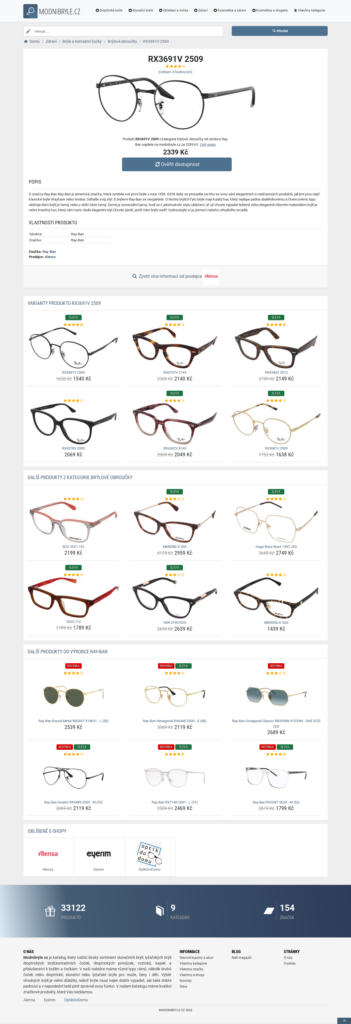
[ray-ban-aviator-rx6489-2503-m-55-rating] (73, 754)
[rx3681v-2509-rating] (73, 325)
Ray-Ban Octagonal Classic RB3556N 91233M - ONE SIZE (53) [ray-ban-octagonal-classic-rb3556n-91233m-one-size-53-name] (276, 723)
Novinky (186, 981)
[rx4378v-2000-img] (73, 423)
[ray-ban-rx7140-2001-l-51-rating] (174, 754)
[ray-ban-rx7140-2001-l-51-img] (174, 777)
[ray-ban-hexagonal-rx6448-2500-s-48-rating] (174, 673)
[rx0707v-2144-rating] (174, 325)
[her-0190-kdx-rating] (174, 575)
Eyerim (49, 1000)
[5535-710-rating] (73, 575)
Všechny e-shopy (192, 975)
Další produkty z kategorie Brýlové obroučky (80, 477)
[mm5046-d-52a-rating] (276, 575)
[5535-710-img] (73, 597)
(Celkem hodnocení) (175, 72)
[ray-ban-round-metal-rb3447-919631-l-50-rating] (73, 673)
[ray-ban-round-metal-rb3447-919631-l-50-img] (73, 696)
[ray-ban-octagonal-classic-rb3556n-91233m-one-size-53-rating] (276, 673)
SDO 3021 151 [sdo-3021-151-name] (73, 547)
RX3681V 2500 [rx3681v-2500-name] (276, 448)
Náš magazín (242, 958)
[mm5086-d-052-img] (174, 522)
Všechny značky (191, 969)
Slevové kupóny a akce (196, 958)
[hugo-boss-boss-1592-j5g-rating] (276, 499)
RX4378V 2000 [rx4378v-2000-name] (73, 448)
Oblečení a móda (173, 10)
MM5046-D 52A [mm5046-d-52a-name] (276, 622)
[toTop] (344, 1021)
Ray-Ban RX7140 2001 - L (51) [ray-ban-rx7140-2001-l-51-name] (175, 802)
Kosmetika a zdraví (229, 10)
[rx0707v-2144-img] (174, 347)
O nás (288, 958)
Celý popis (208, 144)
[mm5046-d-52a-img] (276, 598)
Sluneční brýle (140, 10)
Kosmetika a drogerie (269, 10)
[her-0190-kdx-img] (174, 598)
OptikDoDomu (76, 1000)
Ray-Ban (49, 252)
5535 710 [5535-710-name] (73, 622)
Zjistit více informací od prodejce (175, 276)
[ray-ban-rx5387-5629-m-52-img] (276, 777)
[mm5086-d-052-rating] (174, 499)
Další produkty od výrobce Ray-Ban (67, 651)
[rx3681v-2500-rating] (276, 401)
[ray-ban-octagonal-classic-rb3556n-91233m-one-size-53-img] (276, 696)
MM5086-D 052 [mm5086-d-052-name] (175, 547)
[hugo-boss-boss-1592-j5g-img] (276, 522)
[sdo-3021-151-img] (73, 522)
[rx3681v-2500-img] (276, 423)
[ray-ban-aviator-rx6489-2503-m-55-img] (73, 777)
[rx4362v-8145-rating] (174, 401)
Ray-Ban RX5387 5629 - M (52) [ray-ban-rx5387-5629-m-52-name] (276, 802)
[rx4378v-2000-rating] (73, 401)
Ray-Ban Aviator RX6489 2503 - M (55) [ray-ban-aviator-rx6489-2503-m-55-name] (73, 802)
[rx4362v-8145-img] (174, 423)
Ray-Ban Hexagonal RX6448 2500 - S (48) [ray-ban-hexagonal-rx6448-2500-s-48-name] (174, 721)
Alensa (50, 257)
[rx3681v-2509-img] (73, 347)
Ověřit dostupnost (177, 164)
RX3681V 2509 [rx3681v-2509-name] (73, 372)
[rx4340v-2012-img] (276, 347)
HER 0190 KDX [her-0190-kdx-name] (174, 622)
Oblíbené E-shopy (47, 831)
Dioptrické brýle (109, 10)
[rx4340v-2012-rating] (276, 325)
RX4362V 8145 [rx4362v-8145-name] (174, 448)
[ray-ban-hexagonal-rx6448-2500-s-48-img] (174, 696)
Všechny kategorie (309, 10)
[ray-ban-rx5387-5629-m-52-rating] (276, 754)
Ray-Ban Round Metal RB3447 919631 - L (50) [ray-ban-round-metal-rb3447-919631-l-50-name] (73, 721)
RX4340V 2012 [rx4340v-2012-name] (276, 372)
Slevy (183, 986)
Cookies (290, 963)
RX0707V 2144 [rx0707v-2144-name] (174, 372)
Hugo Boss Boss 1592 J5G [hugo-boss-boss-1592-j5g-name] (276, 547)
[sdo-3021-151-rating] (73, 499)
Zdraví (201, 10)
